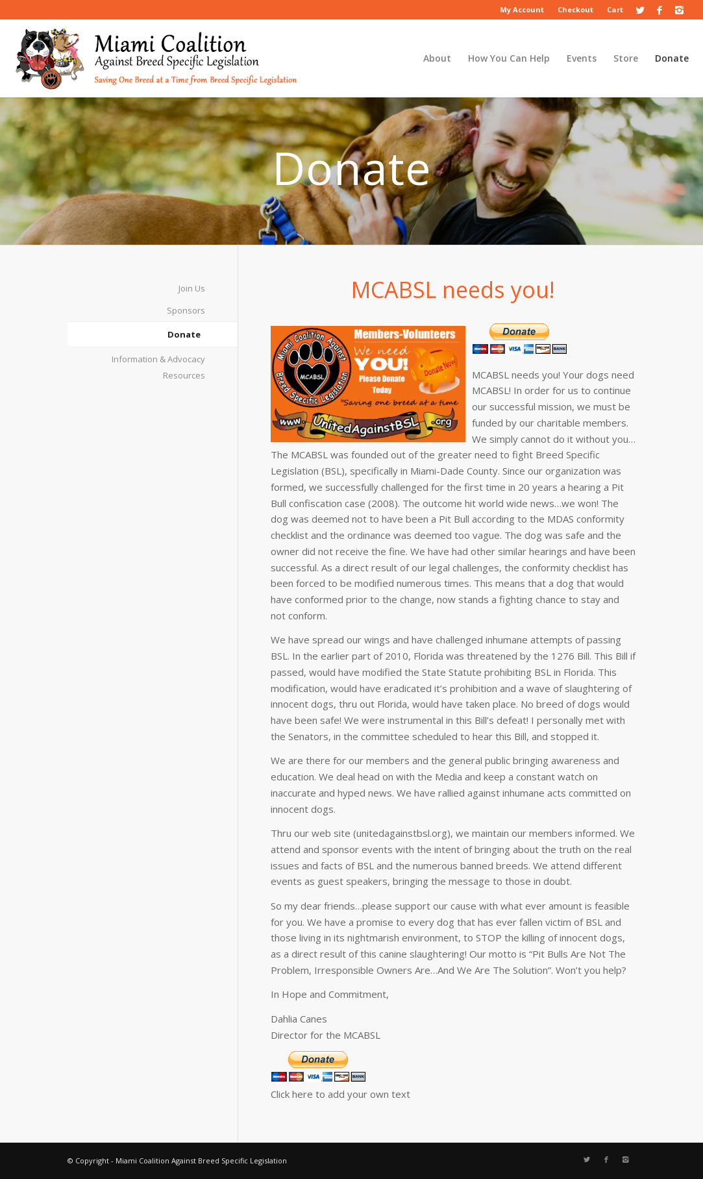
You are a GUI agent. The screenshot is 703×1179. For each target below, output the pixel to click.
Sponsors (186, 310)
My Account (522, 9)
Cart (615, 9)
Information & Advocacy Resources (158, 367)
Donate (184, 334)
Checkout (575, 9)
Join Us (192, 288)
